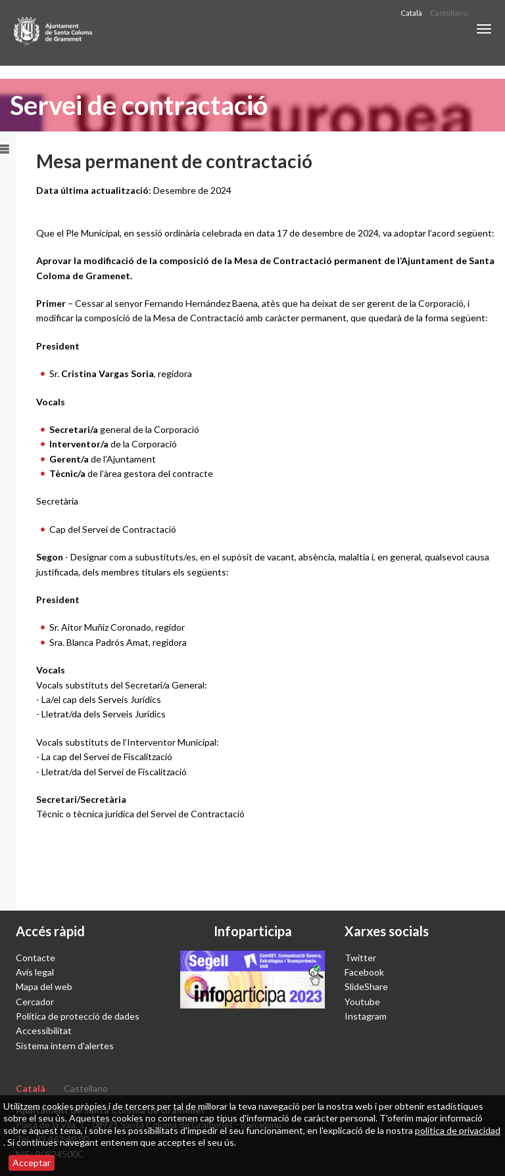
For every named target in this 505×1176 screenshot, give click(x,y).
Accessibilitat (44, 1030)
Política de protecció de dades (77, 1016)
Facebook (364, 972)
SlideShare (366, 986)
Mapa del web (44, 986)
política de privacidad (457, 1130)
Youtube (362, 1001)
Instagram (366, 1016)
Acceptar (31, 1162)
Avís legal (35, 972)
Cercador (35, 1001)
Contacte (35, 957)
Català (411, 13)
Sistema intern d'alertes (65, 1045)
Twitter (360, 957)
